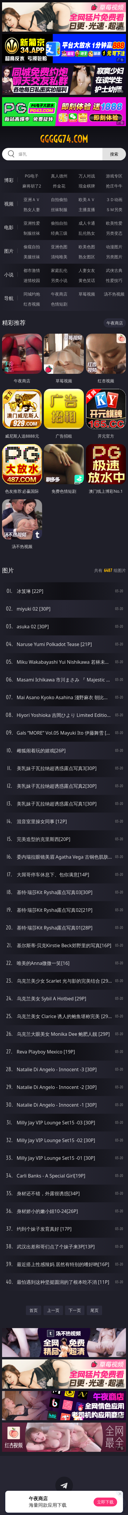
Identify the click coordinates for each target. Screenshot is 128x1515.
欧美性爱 (114, 223)
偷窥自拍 (32, 246)
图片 (9, 251)
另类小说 (59, 280)
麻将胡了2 (31, 186)
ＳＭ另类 (114, 209)
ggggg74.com (64, 139)
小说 (9, 274)
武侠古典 (114, 270)
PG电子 (32, 176)
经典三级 (59, 233)
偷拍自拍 (59, 223)
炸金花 (59, 186)
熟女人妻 (32, 209)
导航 (9, 298)
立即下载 (105, 1502)
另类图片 (114, 257)
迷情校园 (32, 280)
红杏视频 (32, 304)
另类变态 (114, 233)
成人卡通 (87, 223)
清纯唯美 (59, 257)
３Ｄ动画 (114, 199)
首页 (33, 1310)
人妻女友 (87, 270)
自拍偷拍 (59, 199)
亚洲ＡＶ (32, 199)
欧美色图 (87, 246)
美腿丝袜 (32, 257)
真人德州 (59, 176)
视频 (9, 203)
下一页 (75, 1310)
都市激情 (32, 270)
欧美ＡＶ (87, 199)
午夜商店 (59, 294)
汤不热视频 (114, 294)
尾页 (94, 1310)
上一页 (53, 1310)
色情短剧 (59, 304)
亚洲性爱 (32, 223)
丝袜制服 (59, 209)
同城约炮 (32, 294)
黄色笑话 (87, 280)
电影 (9, 227)
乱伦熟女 (87, 233)
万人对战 (87, 176)
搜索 (114, 154)
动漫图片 (114, 246)
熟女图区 (87, 257)
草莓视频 (87, 294)
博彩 (9, 180)
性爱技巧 (114, 280)
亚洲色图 (59, 246)
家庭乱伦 (59, 270)
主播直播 (87, 209)
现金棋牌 (87, 186)
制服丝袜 (32, 233)
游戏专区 (114, 176)
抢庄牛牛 (114, 186)
